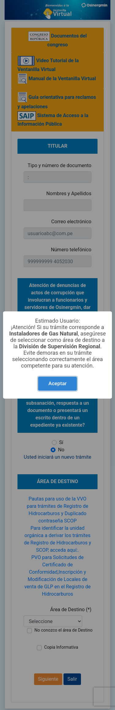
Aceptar (57, 383)
